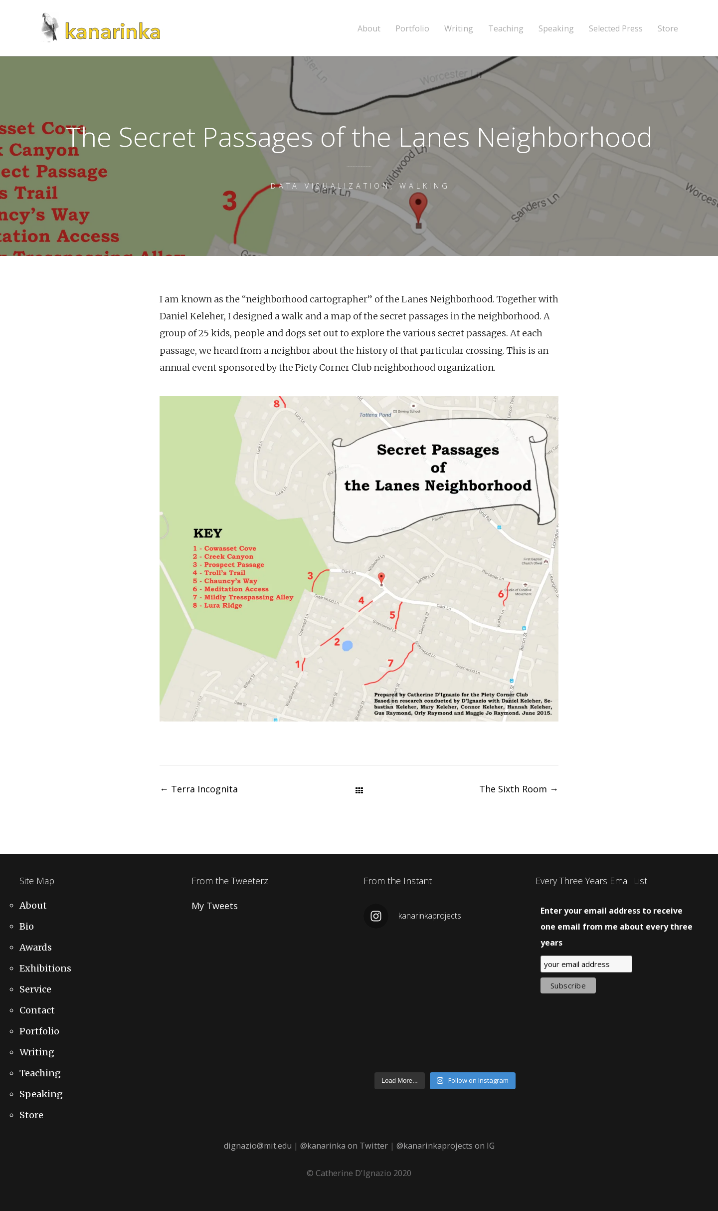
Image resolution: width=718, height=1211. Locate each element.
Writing (458, 28)
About (369, 28)
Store (668, 28)
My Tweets (214, 906)
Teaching (506, 28)
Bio (26, 926)
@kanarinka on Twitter (344, 1145)
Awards (35, 947)
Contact (37, 1010)
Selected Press (616, 28)
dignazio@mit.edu (258, 1145)
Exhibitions (45, 968)
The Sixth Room (518, 789)
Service (35, 989)
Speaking (556, 28)
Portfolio (412, 28)
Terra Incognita (199, 789)
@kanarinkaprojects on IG (445, 1145)
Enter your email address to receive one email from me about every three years (616, 926)
